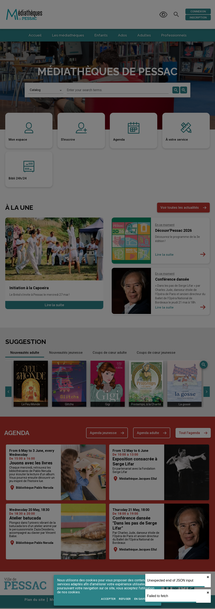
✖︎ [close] (208, 592)
